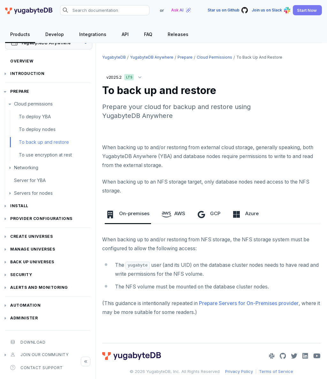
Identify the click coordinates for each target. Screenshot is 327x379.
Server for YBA (30, 180)
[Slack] (272, 356)
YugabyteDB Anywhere (151, 57)
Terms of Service (276, 371)
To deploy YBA (35, 116)
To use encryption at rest (45, 154)
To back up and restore (44, 142)
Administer (24, 318)
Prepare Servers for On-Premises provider (249, 303)
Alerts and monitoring (39, 287)
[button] (307, 10)
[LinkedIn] (305, 356)
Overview (21, 61)
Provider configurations (41, 218)
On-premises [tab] (127, 213)
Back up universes (32, 261)
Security (21, 274)
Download (27, 342)
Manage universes (32, 249)
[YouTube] (317, 356)
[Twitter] (294, 356)
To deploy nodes (37, 129)
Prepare (19, 91)
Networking (26, 167)
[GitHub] (283, 356)
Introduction (27, 73)
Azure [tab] (245, 213)
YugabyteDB (114, 57)
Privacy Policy (239, 371)
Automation (25, 305)
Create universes (31, 236)
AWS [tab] (173, 213)
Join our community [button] (39, 354)
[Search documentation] (104, 10)
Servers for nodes (33, 193)
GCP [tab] (208, 213)
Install (19, 205)
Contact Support (36, 367)
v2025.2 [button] (125, 76)
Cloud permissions (33, 103)
